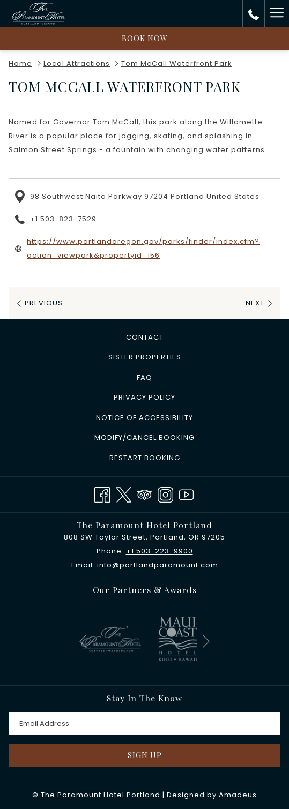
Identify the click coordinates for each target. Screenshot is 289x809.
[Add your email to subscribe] (144, 723)
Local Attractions (76, 63)
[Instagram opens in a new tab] (165, 493)
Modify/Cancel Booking (144, 437)
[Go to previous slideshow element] (83, 641)
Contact (145, 337)
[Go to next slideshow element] (206, 641)
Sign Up (145, 755)
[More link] (276, 13)
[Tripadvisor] (144, 493)
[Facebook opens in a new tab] (102, 493)
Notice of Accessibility (144, 418)
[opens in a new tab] (111, 638)
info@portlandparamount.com (157, 565)
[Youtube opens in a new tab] (186, 493)
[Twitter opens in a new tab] (123, 493)
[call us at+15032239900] (253, 13)
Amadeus (238, 795)
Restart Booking (144, 458)
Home (20, 63)
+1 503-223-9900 (159, 551)
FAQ (144, 377)
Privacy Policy (144, 397)
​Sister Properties (144, 357)
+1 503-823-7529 (63, 219)
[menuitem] (144, 338)
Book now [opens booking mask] (145, 38)
